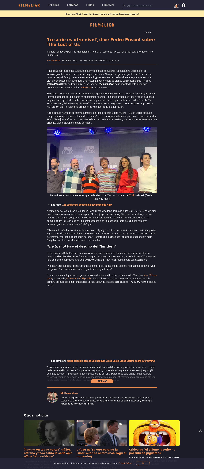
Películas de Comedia (97, 348)
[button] (57, 440)
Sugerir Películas (44, 334)
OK (143, 463)
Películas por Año (45, 381)
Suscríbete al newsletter (136, 403)
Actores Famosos (45, 376)
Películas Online (44, 355)
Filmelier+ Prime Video (148, 329)
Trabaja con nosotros (67, 426)
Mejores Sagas (43, 371)
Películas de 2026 (45, 345)
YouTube (141, 334)
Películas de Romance (98, 353)
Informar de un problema (48, 432)
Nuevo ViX (142, 339)
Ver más (93, 363)
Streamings (142, 322)
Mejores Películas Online (48, 350)
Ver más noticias (102, 299)
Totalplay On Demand (147, 344)
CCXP (131, 195)
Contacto (66, 432)
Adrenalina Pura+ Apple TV (150, 355)
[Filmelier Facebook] (75, 440)
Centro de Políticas (125, 463)
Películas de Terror (96, 334)
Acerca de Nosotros (45, 426)
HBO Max (86, 87)
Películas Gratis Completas (49, 360)
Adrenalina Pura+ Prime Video (152, 350)
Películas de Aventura (97, 358)
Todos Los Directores (47, 386)
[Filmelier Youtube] (86, 440)
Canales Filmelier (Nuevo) (49, 329)
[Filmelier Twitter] (80, 440)
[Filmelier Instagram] (69, 440)
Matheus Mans (53, 60)
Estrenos (40, 339)
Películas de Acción (96, 329)
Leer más (102, 206)
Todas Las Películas (46, 366)
